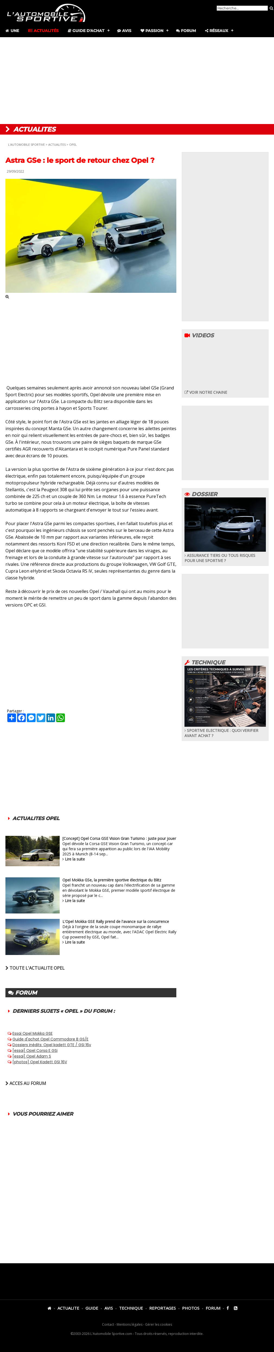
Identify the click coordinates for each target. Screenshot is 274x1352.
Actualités (43, 30)
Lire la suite (75, 859)
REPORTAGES (162, 1308)
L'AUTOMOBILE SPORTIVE (26, 144)
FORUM (213, 1308)
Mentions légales (129, 1324)
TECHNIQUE (131, 1308)
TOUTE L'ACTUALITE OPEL (35, 968)
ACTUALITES (57, 144)
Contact (108, 1324)
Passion (152, 30)
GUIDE (91, 1308)
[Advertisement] (137, 81)
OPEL (73, 144)
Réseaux (216, 30)
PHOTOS (190, 1308)
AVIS (108, 1308)
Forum (186, 30)
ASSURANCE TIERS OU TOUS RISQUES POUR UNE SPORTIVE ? (225, 555)
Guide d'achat (86, 30)
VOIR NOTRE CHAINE (205, 392)
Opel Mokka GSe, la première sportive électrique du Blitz (111, 880)
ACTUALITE (68, 1308)
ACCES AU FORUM (25, 1083)
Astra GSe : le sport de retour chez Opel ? (79, 160)
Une (12, 30)
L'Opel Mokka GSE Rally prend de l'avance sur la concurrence (115, 921)
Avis (124, 30)
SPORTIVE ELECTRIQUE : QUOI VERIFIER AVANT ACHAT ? (225, 730)
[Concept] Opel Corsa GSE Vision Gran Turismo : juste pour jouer (119, 838)
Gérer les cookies (158, 1324)
